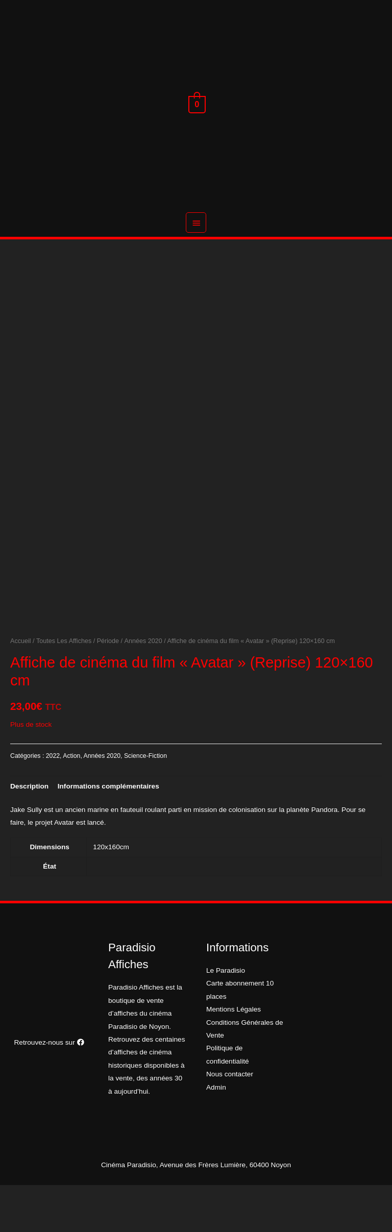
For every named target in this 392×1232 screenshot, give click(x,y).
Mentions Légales (233, 1056)
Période (108, 688)
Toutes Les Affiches (63, 688)
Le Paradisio (225, 1017)
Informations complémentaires (108, 833)
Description (29, 833)
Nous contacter (229, 1121)
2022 (53, 802)
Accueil (20, 688)
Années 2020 (143, 688)
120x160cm (111, 894)
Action (71, 802)
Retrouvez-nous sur (49, 1089)
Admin (216, 1134)
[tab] (29, 833)
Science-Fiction (145, 802)
